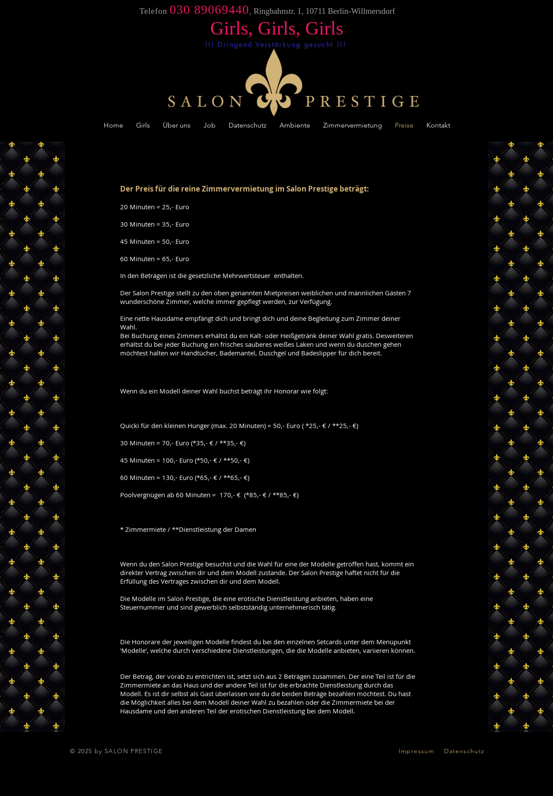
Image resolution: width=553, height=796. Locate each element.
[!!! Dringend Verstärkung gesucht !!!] (275, 44)
